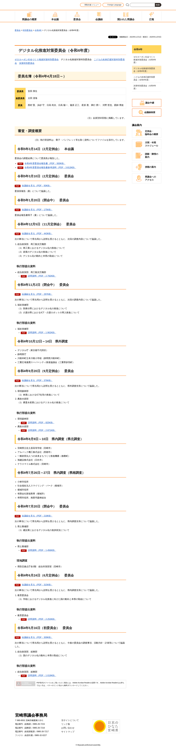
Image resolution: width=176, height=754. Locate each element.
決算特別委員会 (26, 63)
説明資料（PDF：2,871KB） (42, 430)
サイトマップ (67, 731)
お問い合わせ (67, 728)
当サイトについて (70, 720)
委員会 (18, 30)
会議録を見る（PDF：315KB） (37, 584)
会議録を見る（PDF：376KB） (37, 380)
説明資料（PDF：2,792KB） (42, 276)
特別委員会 (28, 30)
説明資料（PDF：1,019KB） (42, 675)
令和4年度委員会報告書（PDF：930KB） (45, 163)
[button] (90, 5)
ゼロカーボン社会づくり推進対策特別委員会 (37, 59)
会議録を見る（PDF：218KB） (37, 516)
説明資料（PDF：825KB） (41, 422)
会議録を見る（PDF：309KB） (37, 637)
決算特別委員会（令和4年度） (144, 87)
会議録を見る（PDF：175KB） (37, 209)
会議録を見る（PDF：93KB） (36, 185)
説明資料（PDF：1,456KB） (42, 550)
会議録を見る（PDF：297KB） (37, 294)
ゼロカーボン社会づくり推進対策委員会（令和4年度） (144, 59)
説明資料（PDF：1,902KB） (42, 332)
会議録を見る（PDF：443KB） (37, 233)
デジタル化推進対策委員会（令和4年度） (144, 69)
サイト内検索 (127, 5)
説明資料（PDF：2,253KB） (42, 619)
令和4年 (38, 30)
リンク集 (65, 724)
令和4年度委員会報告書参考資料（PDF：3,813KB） (50, 167)
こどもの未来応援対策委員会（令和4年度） (144, 78)
